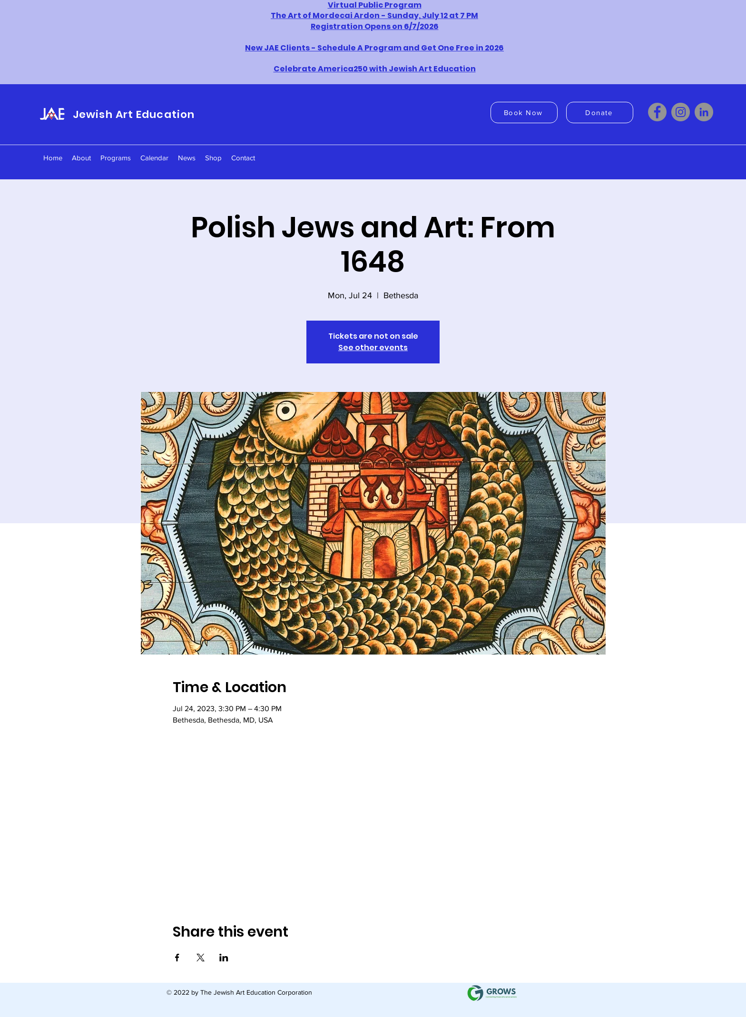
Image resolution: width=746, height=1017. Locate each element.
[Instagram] (680, 112)
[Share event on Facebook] (177, 957)
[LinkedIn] (704, 112)
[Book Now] (524, 112)
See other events (373, 347)
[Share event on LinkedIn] (223, 957)
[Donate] (599, 112)
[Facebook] (657, 112)
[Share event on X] (200, 957)
